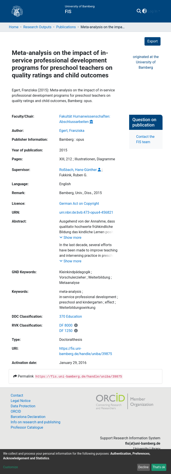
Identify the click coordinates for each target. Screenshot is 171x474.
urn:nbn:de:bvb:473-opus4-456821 (86, 212)
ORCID (16, 411)
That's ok (159, 467)
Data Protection (23, 406)
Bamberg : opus (71, 139)
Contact (17, 395)
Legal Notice (21, 401)
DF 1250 (65, 331)
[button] (144, 11)
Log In (152, 11)
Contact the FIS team (145, 139)
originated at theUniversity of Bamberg (146, 62)
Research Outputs (37, 27)
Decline (143, 467)
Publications (66, 27)
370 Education (70, 316)
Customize (10, 467)
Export (152, 41)
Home (13, 27)
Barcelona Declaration (28, 417)
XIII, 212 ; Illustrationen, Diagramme (87, 159)
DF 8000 (65, 325)
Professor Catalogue (27, 427)
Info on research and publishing (35, 422)
